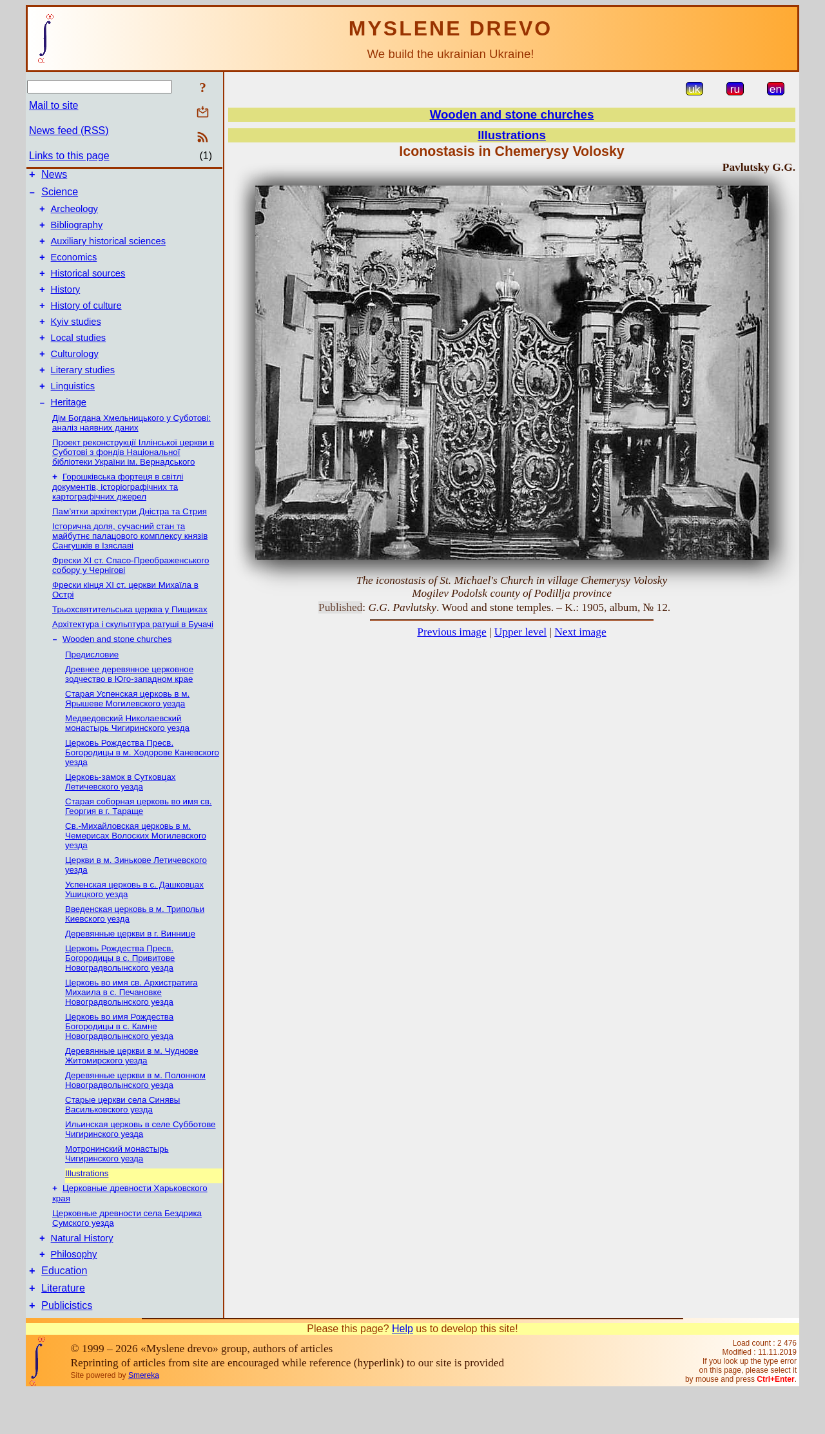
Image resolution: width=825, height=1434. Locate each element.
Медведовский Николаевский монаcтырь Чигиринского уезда (127, 754)
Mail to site (53, 105)
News (54, 176)
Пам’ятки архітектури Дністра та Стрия (129, 542)
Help (402, 1371)
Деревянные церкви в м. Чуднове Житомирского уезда (132, 1087)
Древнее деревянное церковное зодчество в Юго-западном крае (129, 705)
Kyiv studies (76, 341)
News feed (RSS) (69, 130)
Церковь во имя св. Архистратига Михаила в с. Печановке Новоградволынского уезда (131, 1023)
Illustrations (86, 1205)
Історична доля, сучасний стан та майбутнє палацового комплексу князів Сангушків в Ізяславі (130, 566)
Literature (63, 1328)
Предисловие (92, 686)
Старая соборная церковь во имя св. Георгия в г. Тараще (138, 838)
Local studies (78, 359)
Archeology (74, 214)
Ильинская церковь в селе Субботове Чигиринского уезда (140, 1160)
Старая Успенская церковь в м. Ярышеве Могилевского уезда (127, 730)
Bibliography (77, 233)
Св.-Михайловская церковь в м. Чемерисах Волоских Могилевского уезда (135, 867)
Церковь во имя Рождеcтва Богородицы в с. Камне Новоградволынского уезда (119, 1057)
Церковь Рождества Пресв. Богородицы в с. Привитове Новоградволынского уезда (120, 989)
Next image (580, 632)
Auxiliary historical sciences (108, 251)
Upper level (520, 632)
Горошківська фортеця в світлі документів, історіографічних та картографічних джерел (117, 517)
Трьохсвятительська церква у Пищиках (130, 639)
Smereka (143, 1417)
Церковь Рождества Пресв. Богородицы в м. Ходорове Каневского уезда (142, 784)
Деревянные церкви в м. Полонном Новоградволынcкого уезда (135, 1111)
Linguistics (73, 413)
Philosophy (74, 1291)
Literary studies (83, 395)
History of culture (86, 323)
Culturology (75, 377)
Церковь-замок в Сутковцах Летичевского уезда (120, 813)
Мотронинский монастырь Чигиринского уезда (117, 1185)
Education (64, 1309)
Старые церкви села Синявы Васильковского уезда (122, 1136)
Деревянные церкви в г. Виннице (130, 965)
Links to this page (69, 155)
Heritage (68, 431)
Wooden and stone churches (117, 670)
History (66, 305)
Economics (74, 269)
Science (59, 195)
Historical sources (88, 287)
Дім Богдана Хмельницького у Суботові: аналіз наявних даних (131, 451)
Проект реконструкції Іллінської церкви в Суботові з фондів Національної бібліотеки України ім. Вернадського (133, 481)
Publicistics (66, 1347)
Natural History (82, 1273)
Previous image (451, 632)
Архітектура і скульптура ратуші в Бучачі (132, 654)
